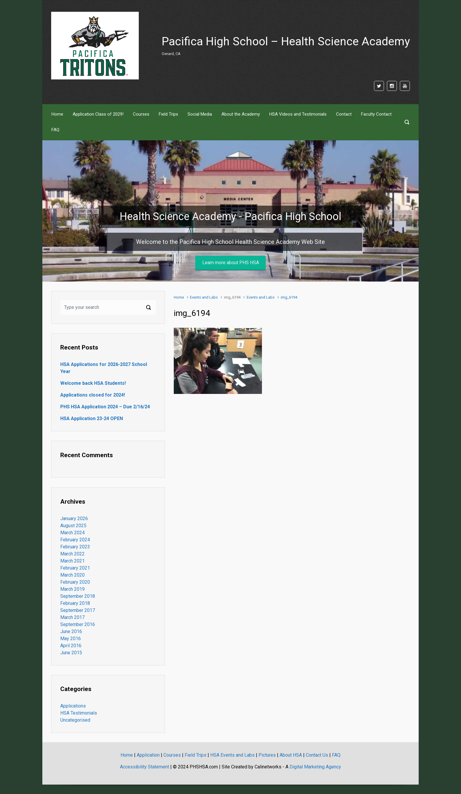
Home (179, 297)
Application (148, 755)
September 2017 (77, 610)
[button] (70, 211)
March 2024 (72, 532)
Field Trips (195, 755)
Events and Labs (204, 297)
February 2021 (75, 568)
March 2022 (72, 554)
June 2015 (71, 652)
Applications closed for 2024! (92, 395)
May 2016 (70, 638)
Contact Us (317, 755)
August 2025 (73, 525)
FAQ (336, 755)
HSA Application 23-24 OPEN (91, 418)
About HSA (291, 755)
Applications (73, 706)
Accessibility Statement (144, 767)
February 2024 (75, 539)
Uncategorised (75, 720)
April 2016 (70, 645)
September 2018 (77, 596)
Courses (172, 755)
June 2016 (71, 631)
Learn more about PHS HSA (230, 262)
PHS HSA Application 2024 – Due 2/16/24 (105, 407)
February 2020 (75, 582)
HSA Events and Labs (232, 755)
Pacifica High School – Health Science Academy (286, 41)
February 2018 (75, 603)
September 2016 (77, 624)
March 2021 (72, 561)
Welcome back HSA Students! (93, 383)
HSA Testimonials (78, 713)
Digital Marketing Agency (315, 767)
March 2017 (72, 617)
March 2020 (72, 575)
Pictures (267, 755)
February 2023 (75, 547)
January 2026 (74, 518)
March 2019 (72, 589)
